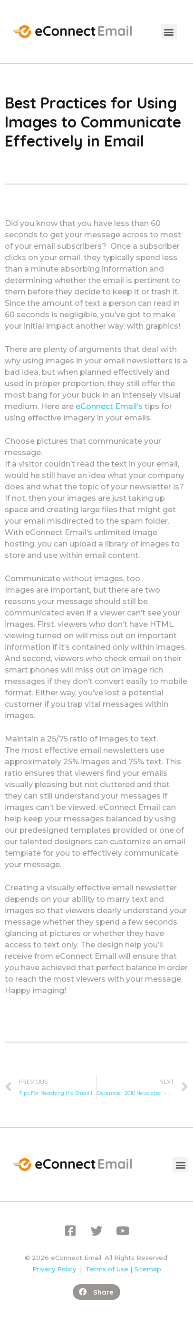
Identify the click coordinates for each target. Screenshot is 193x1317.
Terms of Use (107, 1269)
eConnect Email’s (109, 406)
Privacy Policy (54, 1269)
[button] (169, 31)
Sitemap (147, 1269)
